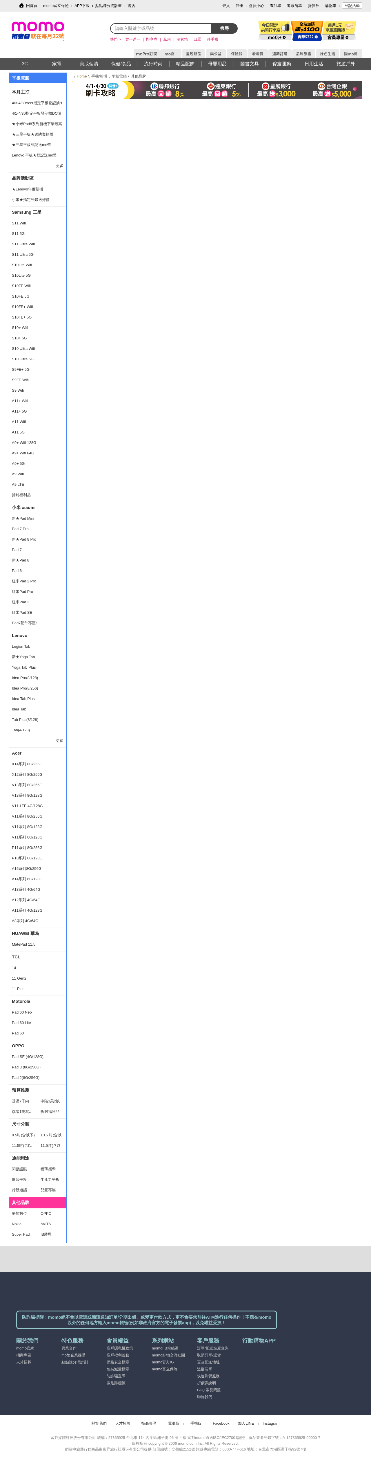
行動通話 (19, 1190)
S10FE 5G (21, 296)
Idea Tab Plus (23, 699)
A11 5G (18, 432)
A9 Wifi (18, 474)
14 (14, 968)
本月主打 (20, 91)
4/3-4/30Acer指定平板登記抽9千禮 (37, 104)
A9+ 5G (18, 463)
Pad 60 (18, 1033)
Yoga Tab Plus (24, 667)
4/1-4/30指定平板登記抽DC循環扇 (36, 115)
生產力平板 (50, 1179)
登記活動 (352, 5)
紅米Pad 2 (20, 602)
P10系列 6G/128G (27, 858)
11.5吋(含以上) (51, 1147)
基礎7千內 (20, 1101)
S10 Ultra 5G (23, 359)
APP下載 (82, 5)
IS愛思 (46, 1234)
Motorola (21, 1001)
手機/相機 (99, 76)
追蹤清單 (294, 5)
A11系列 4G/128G (27, 910)
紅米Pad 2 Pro (24, 581)
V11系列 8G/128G (27, 827)
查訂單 (275, 5)
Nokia (16, 1224)
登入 (226, 5)
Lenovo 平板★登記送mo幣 (34, 155)
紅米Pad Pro (22, 591)
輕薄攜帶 (48, 1169)
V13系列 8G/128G (27, 795)
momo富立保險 (56, 5)
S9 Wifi (18, 390)
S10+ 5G (19, 338)
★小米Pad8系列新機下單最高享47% (37, 125)
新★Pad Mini (23, 518)
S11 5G (18, 233)
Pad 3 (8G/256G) (26, 1067)
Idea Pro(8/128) (25, 678)
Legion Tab (21, 646)
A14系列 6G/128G (27, 879)
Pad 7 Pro (20, 529)
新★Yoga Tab (23, 657)
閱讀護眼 (19, 1169)
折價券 (313, 5)
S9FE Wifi (20, 380)
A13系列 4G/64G (26, 889)
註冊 (239, 5)
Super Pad (21, 1234)
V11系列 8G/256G (27, 816)
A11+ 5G (19, 411)
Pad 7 (17, 550)
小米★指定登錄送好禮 (31, 199)
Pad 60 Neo (22, 1012)
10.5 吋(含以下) (51, 1136)
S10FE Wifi (21, 286)
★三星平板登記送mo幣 (31, 145)
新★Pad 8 (20, 560)
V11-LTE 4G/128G (27, 806)
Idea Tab (19, 709)
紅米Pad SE (22, 612)
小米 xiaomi (24, 507)
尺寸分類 (20, 1124)
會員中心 (256, 5)
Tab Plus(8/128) (25, 719)
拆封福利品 (21, 495)
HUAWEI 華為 (25, 933)
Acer (16, 753)
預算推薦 (20, 1090)
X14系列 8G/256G (27, 764)
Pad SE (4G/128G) (27, 1056)
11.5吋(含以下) (22, 1147)
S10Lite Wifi (22, 265)
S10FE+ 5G (22, 317)
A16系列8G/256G (26, 868)
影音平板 (19, 1179)
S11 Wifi (19, 223)
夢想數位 (19, 1213)
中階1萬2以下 (50, 1102)
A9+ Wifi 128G (24, 442)
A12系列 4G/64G (26, 900)
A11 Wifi (19, 422)
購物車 (330, 5)
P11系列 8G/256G (27, 847)
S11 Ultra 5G (23, 254)
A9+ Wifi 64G (23, 453)
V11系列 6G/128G (27, 837)
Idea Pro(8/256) (25, 688)
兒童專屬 (48, 1190)
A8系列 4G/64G (25, 921)
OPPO (18, 1045)
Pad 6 (17, 570)
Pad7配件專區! (24, 623)
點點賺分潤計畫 (108, 5)
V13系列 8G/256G (27, 785)
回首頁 (31, 5)
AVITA (46, 1224)
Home (82, 76)
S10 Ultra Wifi (23, 348)
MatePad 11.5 (23, 944)
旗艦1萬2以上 (21, 1113)
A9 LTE (18, 484)
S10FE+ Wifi (22, 307)
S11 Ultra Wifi (23, 244)
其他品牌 (20, 1202)
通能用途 (20, 1158)
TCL (16, 956)
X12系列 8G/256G (27, 774)
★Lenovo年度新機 (27, 189)
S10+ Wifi (20, 327)
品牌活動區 (23, 178)
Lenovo (19, 635)
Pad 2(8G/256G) (25, 1077)
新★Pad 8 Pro (24, 539)
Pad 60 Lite (21, 1023)
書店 (131, 5)
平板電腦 (119, 76)
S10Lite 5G (21, 275)
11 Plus (18, 989)
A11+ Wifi (20, 401)
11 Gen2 (19, 978)
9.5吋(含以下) (23, 1135)
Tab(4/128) (21, 730)
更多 (59, 165)
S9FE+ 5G (21, 369)
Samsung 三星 (26, 212)
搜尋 (224, 28)
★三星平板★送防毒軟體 (32, 134)
